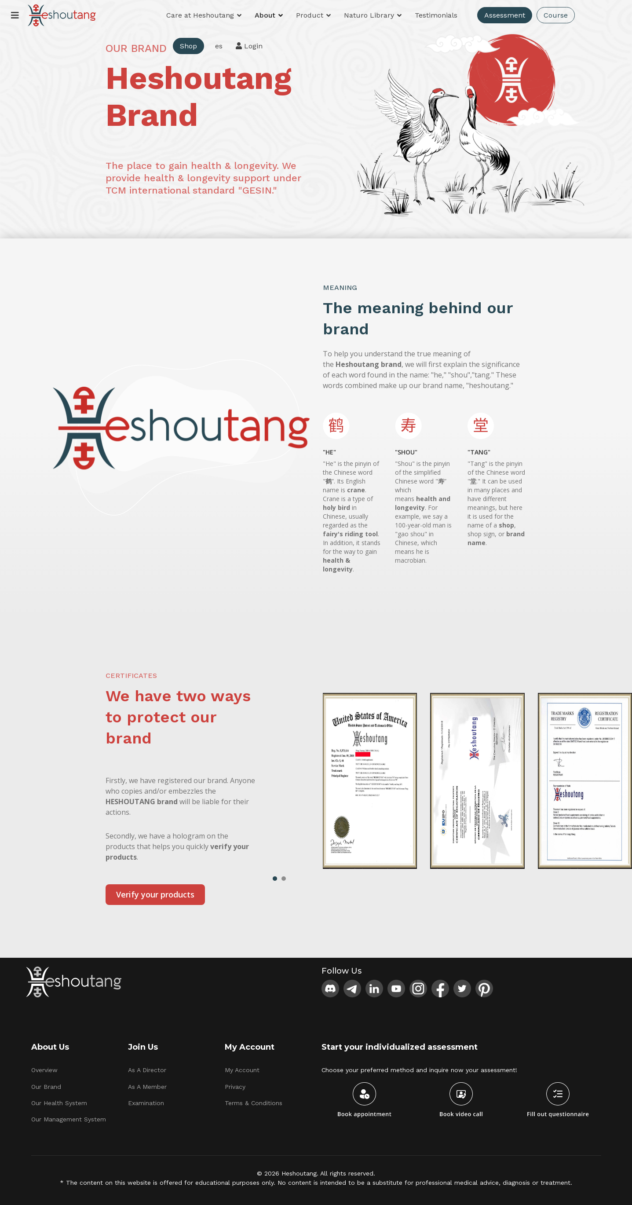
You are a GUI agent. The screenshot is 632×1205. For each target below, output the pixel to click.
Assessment (504, 15)
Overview (44, 1069)
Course (556, 15)
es (219, 46)
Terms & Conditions (253, 1102)
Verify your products (155, 894)
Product (309, 15)
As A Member (147, 1086)
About (265, 15)
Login (249, 46)
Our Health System (59, 1102)
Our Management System (68, 1119)
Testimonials (436, 15)
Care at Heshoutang (200, 15)
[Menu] (15, 15)
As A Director (147, 1069)
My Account (242, 1069)
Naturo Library (369, 15)
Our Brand (46, 1086)
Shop (188, 46)
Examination (146, 1102)
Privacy (235, 1086)
